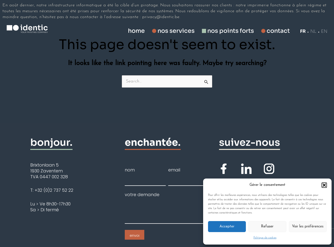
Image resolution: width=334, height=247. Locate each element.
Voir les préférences (308, 226)
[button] (324, 185)
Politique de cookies (264, 237)
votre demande (142, 195)
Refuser (267, 226)
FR (303, 31)
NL (313, 31)
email (174, 170)
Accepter (226, 226)
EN (324, 31)
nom (130, 170)
